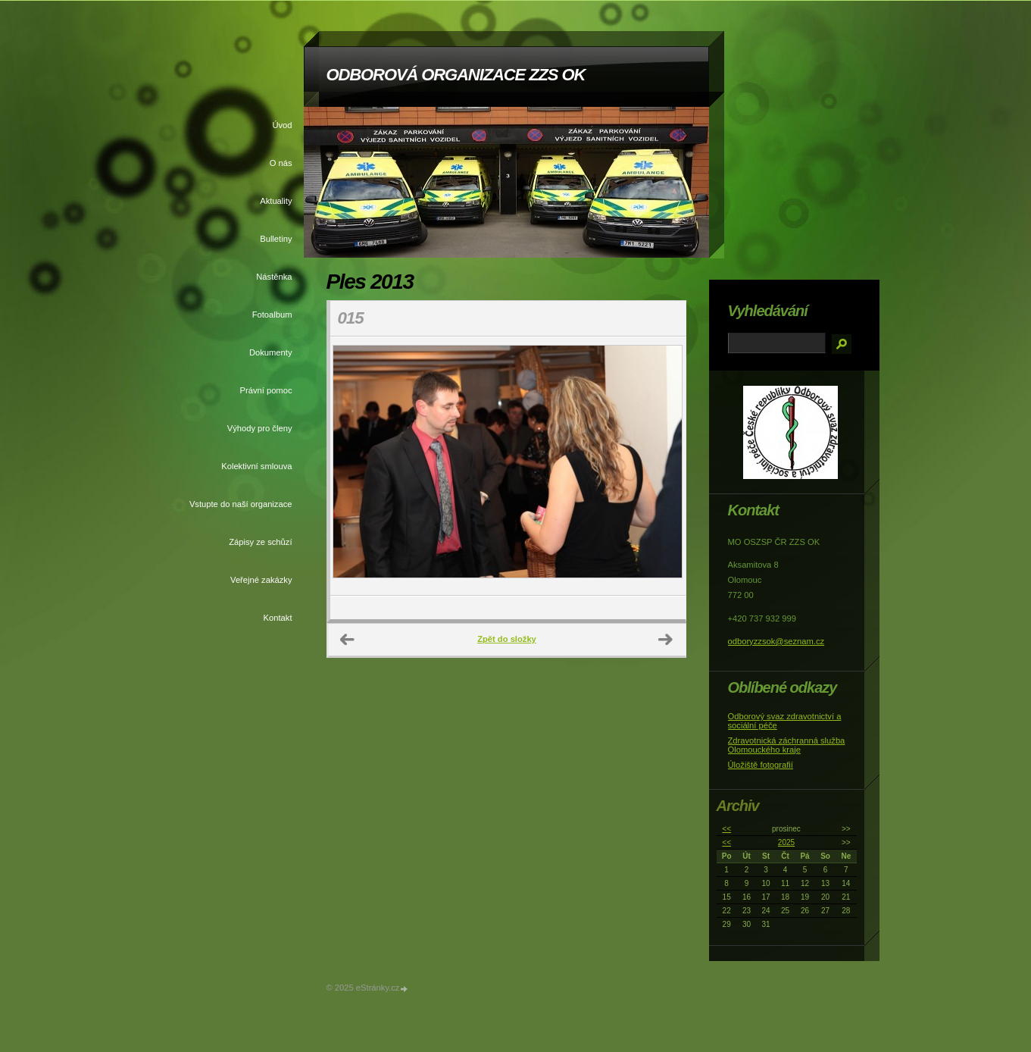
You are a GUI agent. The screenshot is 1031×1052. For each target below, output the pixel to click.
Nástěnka (274, 276)
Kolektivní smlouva (256, 466)
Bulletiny (276, 238)
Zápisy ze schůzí (260, 541)
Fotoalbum (272, 314)
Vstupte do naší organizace (240, 504)
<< (726, 829)
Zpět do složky (506, 638)
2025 (786, 842)
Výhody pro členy (259, 428)
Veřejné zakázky (261, 579)
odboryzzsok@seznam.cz (776, 641)
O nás (281, 163)
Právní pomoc (265, 390)
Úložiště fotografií (760, 764)
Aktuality (276, 200)
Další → (666, 639)
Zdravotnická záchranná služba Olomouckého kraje (786, 745)
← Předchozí (347, 639)
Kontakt (278, 617)
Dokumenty (270, 352)
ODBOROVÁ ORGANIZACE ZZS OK (456, 74)
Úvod (282, 125)
